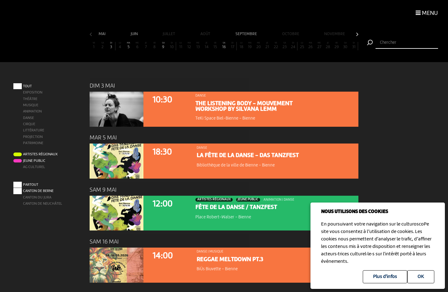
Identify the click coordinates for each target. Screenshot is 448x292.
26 (310, 45)
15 (215, 45)
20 (258, 45)
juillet (169, 34)
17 (232, 45)
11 (181, 45)
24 (293, 45)
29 (337, 45)
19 (250, 45)
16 (224, 45)
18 (241, 45)
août (205, 34)
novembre (335, 34)
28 (328, 45)
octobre (291, 34)
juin (135, 34)
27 (319, 45)
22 (276, 45)
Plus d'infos (385, 276)
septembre (247, 34)
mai (102, 34)
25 (302, 45)
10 (172, 45)
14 (207, 45)
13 (198, 45)
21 (267, 45)
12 (189, 45)
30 (345, 45)
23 (285, 45)
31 (354, 45)
